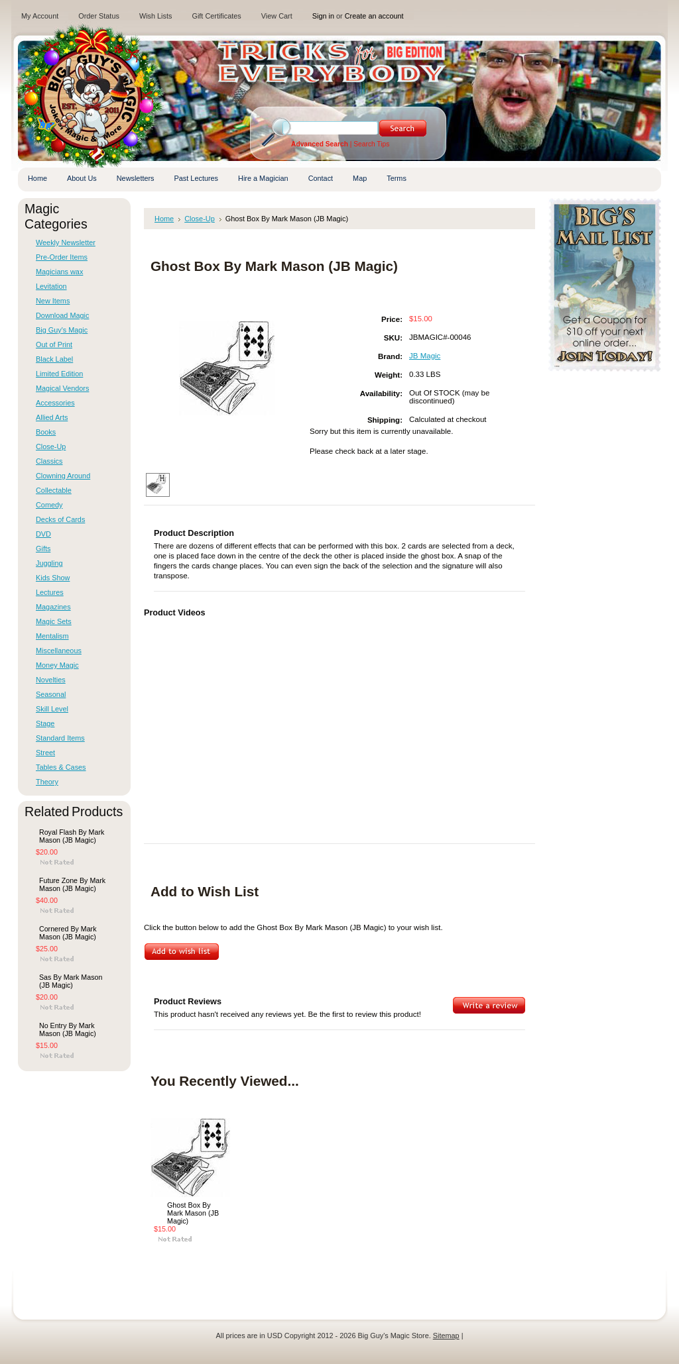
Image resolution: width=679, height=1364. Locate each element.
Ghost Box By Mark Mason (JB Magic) (193, 1213)
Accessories (55, 403)
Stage (45, 723)
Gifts (43, 548)
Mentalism (52, 636)
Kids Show (53, 578)
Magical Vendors (62, 388)
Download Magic (62, 315)
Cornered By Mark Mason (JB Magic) (67, 933)
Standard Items (60, 738)
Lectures (50, 592)
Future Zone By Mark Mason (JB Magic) (72, 884)
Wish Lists (155, 16)
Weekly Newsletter (65, 242)
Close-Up (51, 446)
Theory (47, 782)
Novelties (51, 680)
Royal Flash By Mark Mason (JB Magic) (71, 836)
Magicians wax (59, 272)
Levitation (51, 286)
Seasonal (51, 694)
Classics (49, 461)
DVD (43, 534)
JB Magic (424, 356)
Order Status (98, 16)
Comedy (49, 505)
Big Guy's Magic (62, 330)
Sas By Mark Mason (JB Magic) (70, 981)
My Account (39, 16)
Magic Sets (54, 621)
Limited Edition (59, 374)
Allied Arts (52, 417)
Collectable (54, 490)
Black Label (54, 359)
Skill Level (52, 709)
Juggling (49, 563)
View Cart (276, 16)
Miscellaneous (59, 651)
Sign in (323, 16)
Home (164, 219)
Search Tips (371, 144)
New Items (53, 301)
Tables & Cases (61, 767)
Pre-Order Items (62, 257)
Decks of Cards (60, 519)
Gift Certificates (216, 16)
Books (46, 432)
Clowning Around (63, 476)
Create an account (374, 16)
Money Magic (57, 665)
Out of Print (54, 344)
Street (45, 753)
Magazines (53, 607)
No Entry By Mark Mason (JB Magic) (67, 1029)
